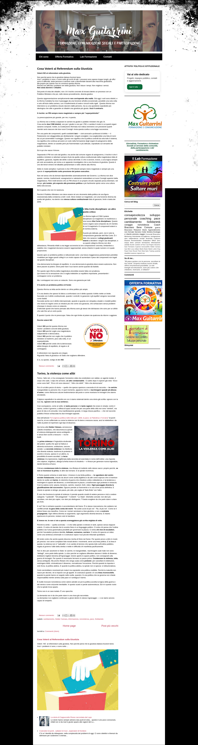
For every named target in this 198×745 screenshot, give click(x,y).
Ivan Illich (127, 249)
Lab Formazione (88, 57)
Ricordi (135, 251)
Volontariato (136, 236)
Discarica (157, 244)
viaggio (142, 234)
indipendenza (133, 238)
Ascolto (132, 244)
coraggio (128, 225)
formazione (146, 242)
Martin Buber (144, 249)
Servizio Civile (140, 232)
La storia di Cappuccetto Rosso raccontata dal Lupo (71, 717)
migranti (139, 253)
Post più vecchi (109, 625)
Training (151, 251)
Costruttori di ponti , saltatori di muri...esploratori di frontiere (62, 731)
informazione (73, 619)
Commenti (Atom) (52, 631)
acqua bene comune (132, 242)
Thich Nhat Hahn (143, 251)
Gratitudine (147, 240)
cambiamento (48, 619)
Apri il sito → (134, 87)
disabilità (127, 253)
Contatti (108, 57)
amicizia (135, 234)
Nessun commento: (47, 366)
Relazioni (137, 230)
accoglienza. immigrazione (150, 236)
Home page (69, 625)
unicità (126, 244)
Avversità (149, 238)
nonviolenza (84, 619)
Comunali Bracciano (153, 234)
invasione (133, 253)
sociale (142, 238)
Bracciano (128, 230)
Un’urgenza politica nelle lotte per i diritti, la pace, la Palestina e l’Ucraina (79, 418)
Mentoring (128, 236)
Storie (144, 230)
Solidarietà (99, 619)
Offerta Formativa (64, 57)
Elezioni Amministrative (133, 240)
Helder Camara (61, 619)
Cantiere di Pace (140, 244)
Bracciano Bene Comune (138, 227)
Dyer (125, 247)
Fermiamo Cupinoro (134, 247)
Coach (157, 225)
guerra (157, 227)
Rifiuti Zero (156, 240)
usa (143, 253)
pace (92, 619)
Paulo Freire (128, 251)
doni (125, 238)
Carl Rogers (150, 244)
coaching (145, 218)
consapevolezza (134, 215)
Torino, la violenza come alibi (56, 373)
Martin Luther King (154, 249)
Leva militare (135, 249)
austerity (157, 251)
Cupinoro (157, 238)
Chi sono (43, 57)
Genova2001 (145, 247)
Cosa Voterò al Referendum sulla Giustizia (64, 68)
